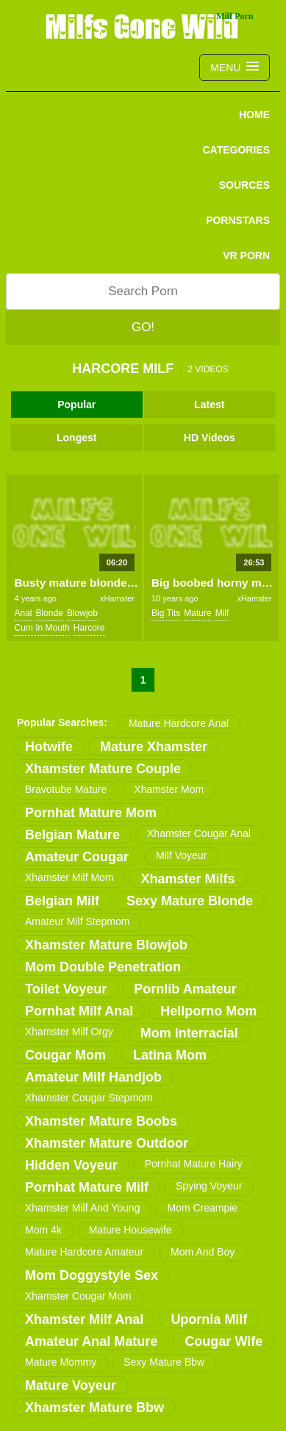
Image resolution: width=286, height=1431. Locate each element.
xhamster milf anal (84, 1319)
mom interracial (189, 1033)
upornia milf (209, 1319)
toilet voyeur (66, 989)
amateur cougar (77, 856)
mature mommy (60, 1362)
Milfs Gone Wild (143, 25)
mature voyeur (70, 1385)
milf (222, 613)
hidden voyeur (71, 1165)
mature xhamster (153, 746)
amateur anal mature (91, 1341)
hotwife (49, 746)
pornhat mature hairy (194, 1164)
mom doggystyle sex (91, 1275)
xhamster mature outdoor (106, 1143)
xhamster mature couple (103, 768)
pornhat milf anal (79, 1011)
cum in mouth (41, 628)
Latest (209, 404)
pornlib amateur (185, 989)
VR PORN (246, 255)
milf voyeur (181, 855)
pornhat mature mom (91, 812)
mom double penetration (103, 967)
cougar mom (65, 1055)
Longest (76, 437)
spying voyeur (209, 1186)
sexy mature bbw (164, 1362)
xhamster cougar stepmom (89, 1098)
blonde (49, 613)
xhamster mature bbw (94, 1407)
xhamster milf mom (69, 877)
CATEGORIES (236, 150)
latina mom (170, 1055)
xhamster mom (169, 789)
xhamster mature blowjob (106, 945)
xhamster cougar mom (78, 1296)
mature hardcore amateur (84, 1252)
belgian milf (62, 901)
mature (197, 613)
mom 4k (43, 1230)
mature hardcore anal (179, 723)
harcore (89, 628)
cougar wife (223, 1341)
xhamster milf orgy (69, 1031)
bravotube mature (66, 789)
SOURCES (244, 185)
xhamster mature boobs (101, 1121)
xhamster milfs (188, 879)
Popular (76, 404)
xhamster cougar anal (199, 833)
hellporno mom (208, 1011)
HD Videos (209, 437)
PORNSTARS (238, 220)
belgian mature (72, 834)
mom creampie (202, 1208)
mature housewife (130, 1230)
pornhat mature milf (87, 1187)
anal (23, 613)
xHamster (117, 598)
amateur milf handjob (93, 1077)
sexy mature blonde (189, 901)
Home (254, 114)
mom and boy (203, 1252)
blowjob (82, 613)
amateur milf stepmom (77, 921)
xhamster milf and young (82, 1208)
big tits (165, 613)
